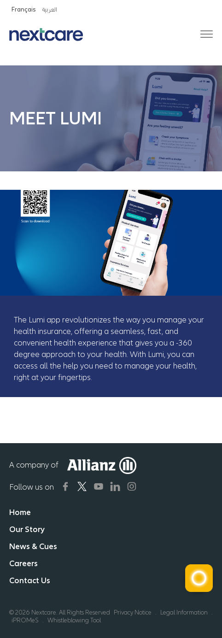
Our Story (27, 529)
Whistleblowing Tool (74, 620)
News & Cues (33, 546)
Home (20, 512)
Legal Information (184, 612)
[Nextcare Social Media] (65, 486)
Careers (23, 563)
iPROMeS (25, 620)
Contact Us (29, 580)
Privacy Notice (133, 612)
